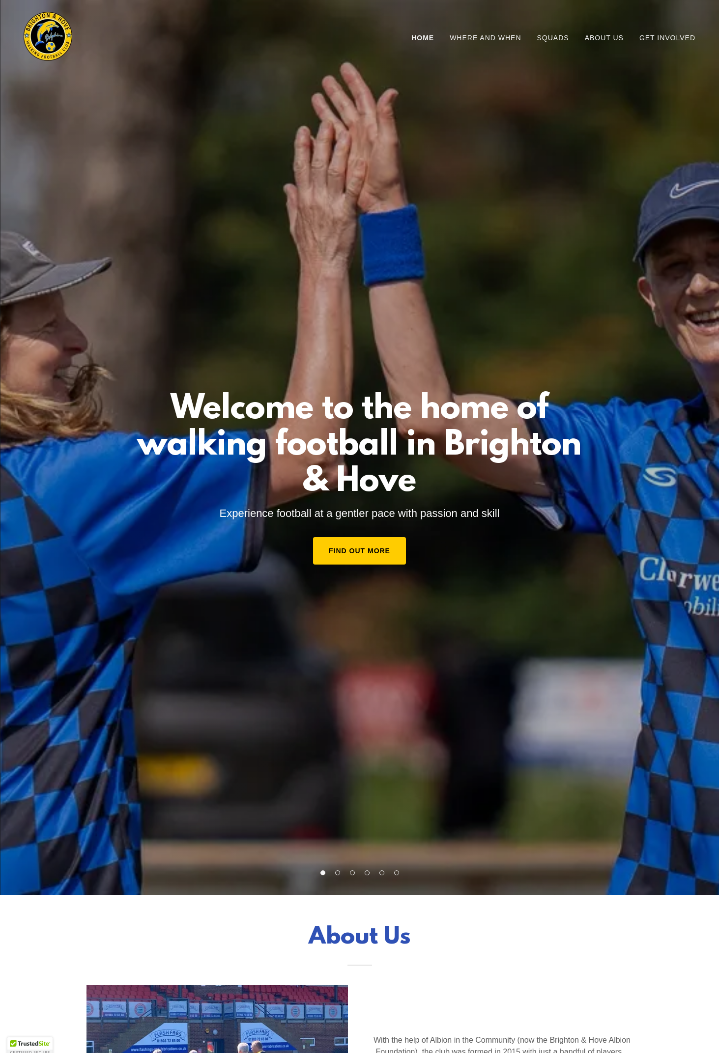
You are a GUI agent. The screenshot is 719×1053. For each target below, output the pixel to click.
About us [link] (604, 38)
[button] (322, 872)
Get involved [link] (667, 38)
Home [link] (422, 38)
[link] (48, 35)
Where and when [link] (485, 38)
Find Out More (359, 551)
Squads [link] (553, 38)
